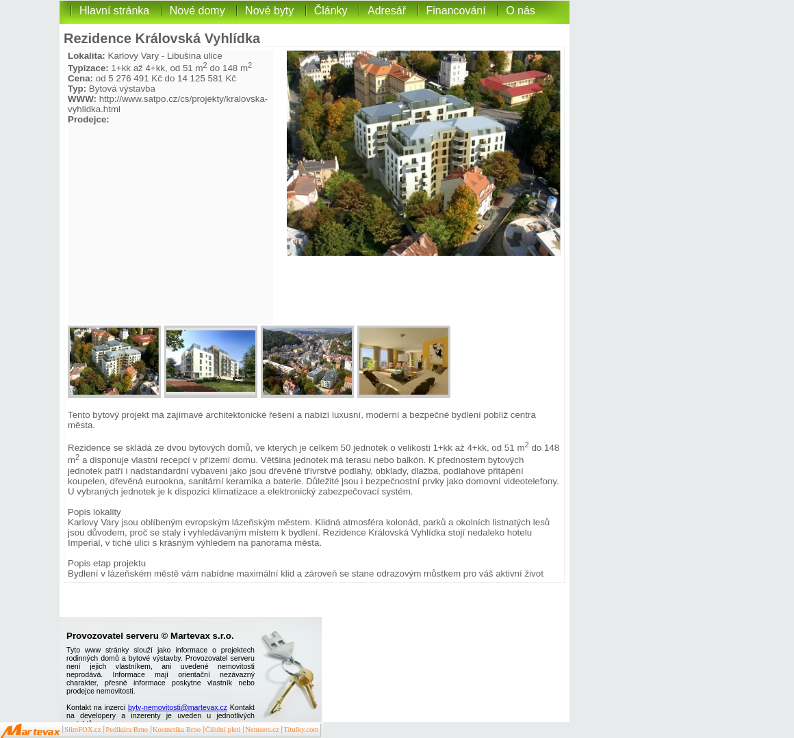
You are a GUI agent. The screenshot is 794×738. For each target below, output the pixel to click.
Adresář (387, 10)
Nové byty (269, 10)
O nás (520, 10)
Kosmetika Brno (177, 729)
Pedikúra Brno (126, 729)
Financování (456, 10)
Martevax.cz (30, 731)
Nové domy (197, 10)
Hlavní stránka (114, 10)
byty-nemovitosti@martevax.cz (177, 707)
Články (331, 10)
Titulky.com (300, 729)
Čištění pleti (223, 729)
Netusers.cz (262, 729)
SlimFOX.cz (82, 729)
